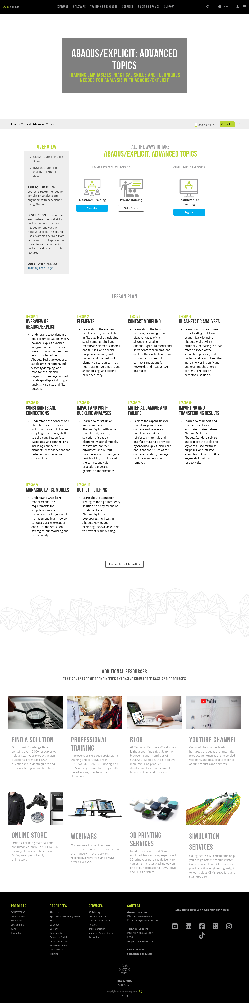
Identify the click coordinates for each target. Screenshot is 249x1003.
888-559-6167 (196, 124)
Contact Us (222, 124)
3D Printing (94, 912)
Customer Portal (58, 937)
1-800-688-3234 (145, 916)
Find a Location (135, 949)
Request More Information (124, 564)
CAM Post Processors (99, 920)
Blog (52, 920)
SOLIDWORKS (18, 912)
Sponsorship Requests (139, 953)
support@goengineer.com (140, 941)
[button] (225, 7)
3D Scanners (17, 924)
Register (189, 212)
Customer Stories (59, 941)
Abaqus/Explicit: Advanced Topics (35, 124)
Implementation (97, 928)
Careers (54, 928)
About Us (54, 912)
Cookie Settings (124, 985)
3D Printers (16, 920)
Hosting (93, 924)
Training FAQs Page (40, 268)
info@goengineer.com (147, 920)
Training (54, 953)
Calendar (92, 208)
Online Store (56, 949)
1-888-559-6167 (145, 933)
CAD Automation (97, 916)
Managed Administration (101, 933)
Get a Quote (131, 208)
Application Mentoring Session (65, 916)
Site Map (124, 995)
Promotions (17, 933)
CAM (13, 928)
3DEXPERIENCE (19, 916)
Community (56, 933)
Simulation (94, 937)
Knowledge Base (58, 945)
